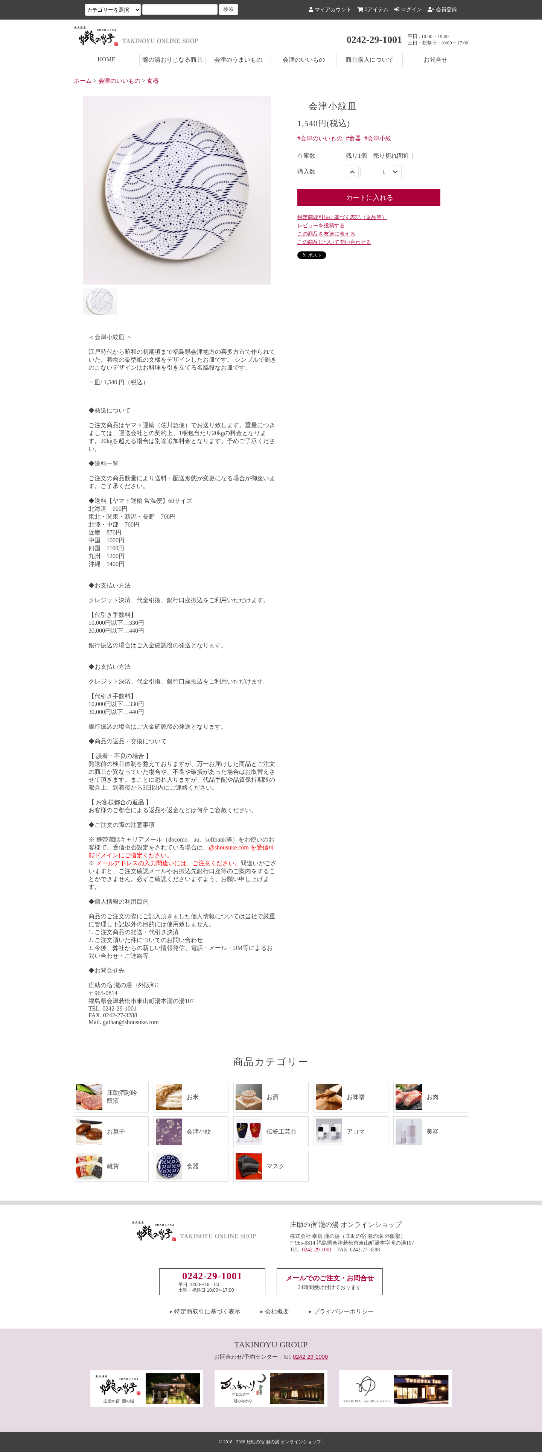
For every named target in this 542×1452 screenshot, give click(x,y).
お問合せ (435, 59)
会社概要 (277, 1311)
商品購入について (370, 59)
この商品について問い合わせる (334, 242)
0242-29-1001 (374, 39)
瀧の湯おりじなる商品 (172, 59)
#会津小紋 (377, 138)
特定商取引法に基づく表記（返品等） (342, 217)
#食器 (353, 138)
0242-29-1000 (310, 1356)
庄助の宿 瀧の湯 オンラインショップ (284, 1441)
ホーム (83, 81)
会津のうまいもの (238, 59)
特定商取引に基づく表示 (207, 1311)
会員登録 (442, 9)
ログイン (408, 9)
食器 (153, 81)
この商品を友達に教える (326, 234)
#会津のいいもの (320, 138)
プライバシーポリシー (344, 1311)
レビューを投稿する (321, 225)
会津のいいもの (304, 59)
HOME (106, 59)
